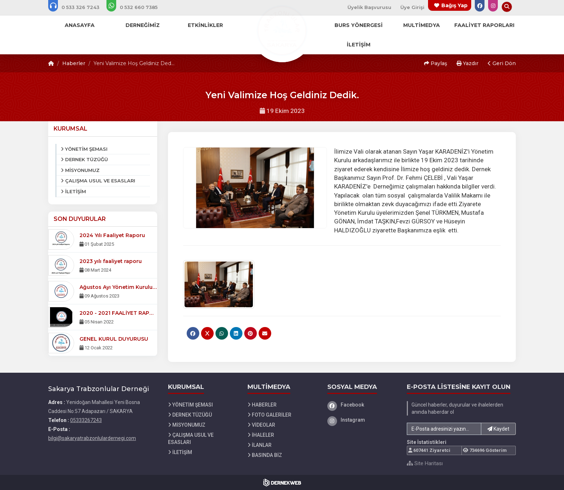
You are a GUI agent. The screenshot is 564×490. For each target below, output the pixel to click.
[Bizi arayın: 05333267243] (78, 7)
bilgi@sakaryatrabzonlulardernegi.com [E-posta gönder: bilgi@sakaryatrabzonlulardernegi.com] (92, 438)
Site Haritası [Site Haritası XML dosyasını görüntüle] (425, 463)
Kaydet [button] (498, 429)
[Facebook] (361, 404)
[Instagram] (361, 419)
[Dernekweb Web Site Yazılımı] (282, 482)
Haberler (73, 63)
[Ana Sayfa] (282, 30)
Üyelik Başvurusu (369, 7)
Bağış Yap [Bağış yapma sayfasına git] (454, 5)
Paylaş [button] (435, 63)
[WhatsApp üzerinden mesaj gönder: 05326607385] (137, 7)
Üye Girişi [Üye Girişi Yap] (412, 7)
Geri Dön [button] (502, 63)
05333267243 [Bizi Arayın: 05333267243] (86, 420)
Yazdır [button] (467, 63)
